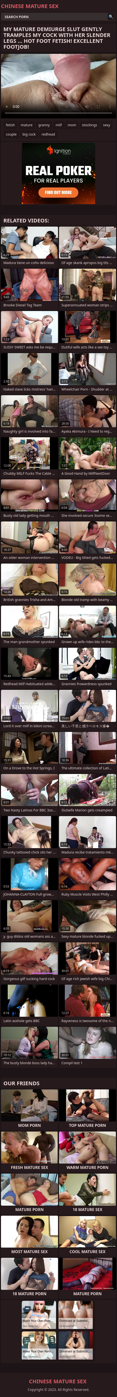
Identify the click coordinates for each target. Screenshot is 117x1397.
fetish (10, 125)
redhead (48, 134)
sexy (106, 125)
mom (72, 125)
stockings (89, 125)
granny (44, 125)
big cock (29, 134)
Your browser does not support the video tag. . (58, 86)
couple (11, 134)
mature (27, 125)
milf (59, 125)
